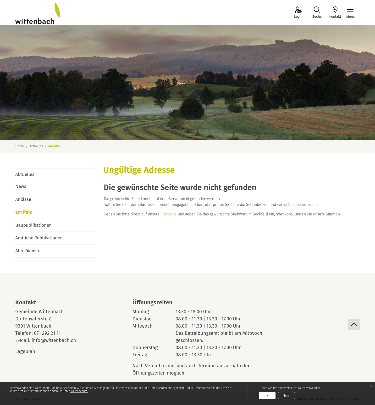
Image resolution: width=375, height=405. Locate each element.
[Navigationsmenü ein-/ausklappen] (350, 13)
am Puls (28, 214)
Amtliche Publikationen (39, 238)
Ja (267, 395)
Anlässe (23, 199)
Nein (286, 395)
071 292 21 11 (47, 333)
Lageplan (29, 351)
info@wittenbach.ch (54, 340)
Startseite (168, 214)
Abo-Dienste (27, 251)
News (20, 186)
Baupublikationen (33, 225)
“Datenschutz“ (79, 391)
